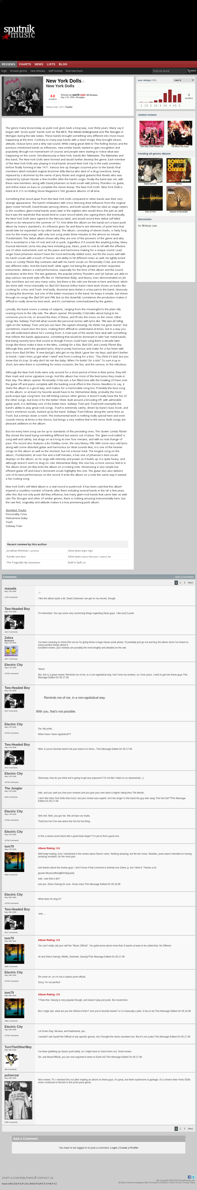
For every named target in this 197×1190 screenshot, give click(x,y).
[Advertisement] (119, 32)
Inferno (179, 184)
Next (190, 582)
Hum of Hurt (150, 212)
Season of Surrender (179, 212)
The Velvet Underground (83, 132)
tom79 (75, 95)
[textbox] (169, 71)
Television (93, 155)
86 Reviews (92, 95)
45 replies (80, 97)
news (39, 64)
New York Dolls (65, 81)
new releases (38, 71)
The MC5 (61, 132)
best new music (74, 71)
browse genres (18, 71)
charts (25, 64)
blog (63, 64)
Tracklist (68, 107)
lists (51, 64)
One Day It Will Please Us (151, 146)
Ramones (112, 155)
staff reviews (55, 71)
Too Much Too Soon (180, 146)
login (4, 71)
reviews (8, 64)
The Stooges (112, 132)
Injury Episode (150, 184)
